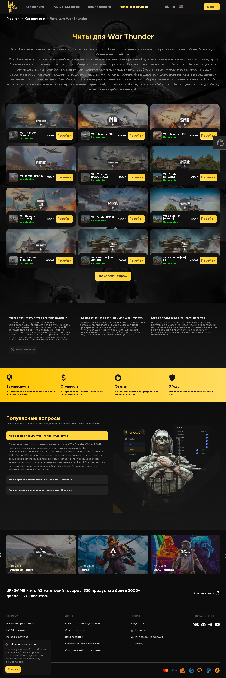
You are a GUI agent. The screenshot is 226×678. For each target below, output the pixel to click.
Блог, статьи (137, 624)
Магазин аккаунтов (133, 6)
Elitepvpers (139, 630)
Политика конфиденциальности (83, 624)
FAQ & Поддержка (66, 6)
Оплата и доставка (76, 630)
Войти (211, 6)
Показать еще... (113, 276)
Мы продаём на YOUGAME (149, 637)
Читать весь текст (25, 350)
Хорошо (13, 669)
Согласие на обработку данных (83, 650)
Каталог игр (35, 6)
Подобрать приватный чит (21, 624)
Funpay (137, 643)
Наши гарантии (99, 6)
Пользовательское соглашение (82, 644)
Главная (12, 19)
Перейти (64, 135)
